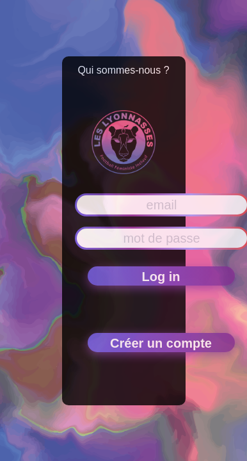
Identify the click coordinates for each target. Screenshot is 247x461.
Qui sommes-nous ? (123, 70)
